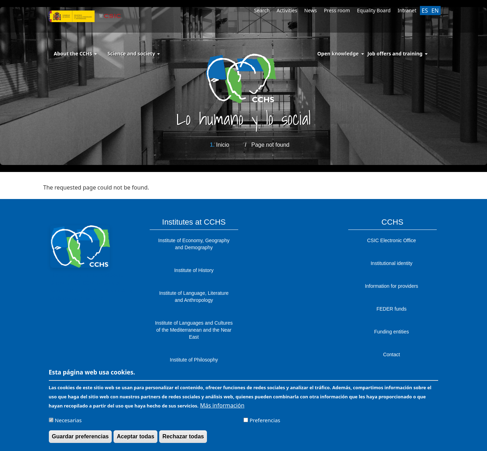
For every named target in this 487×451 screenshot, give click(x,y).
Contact (391, 354)
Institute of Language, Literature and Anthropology (194, 296)
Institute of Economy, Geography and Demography (193, 244)
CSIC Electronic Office (391, 240)
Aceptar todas (135, 439)
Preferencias (264, 422)
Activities (287, 10)
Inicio (222, 145)
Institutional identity (392, 263)
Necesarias (68, 422)
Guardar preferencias (80, 439)
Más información (222, 408)
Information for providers (391, 286)
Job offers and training (395, 53)
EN (435, 10)
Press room (337, 10)
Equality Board (374, 10)
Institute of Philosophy (194, 360)
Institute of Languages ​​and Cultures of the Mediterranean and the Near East (194, 330)
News (310, 10)
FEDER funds (391, 309)
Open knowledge (338, 53)
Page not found (270, 145)
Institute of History (194, 270)
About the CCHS (75, 53)
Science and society (134, 53)
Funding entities (391, 331)
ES (425, 10)
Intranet (407, 10)
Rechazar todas (183, 439)
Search (262, 10)
